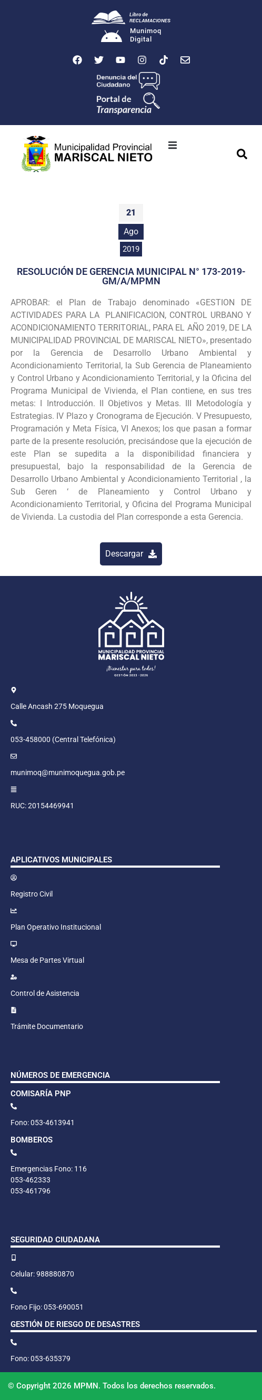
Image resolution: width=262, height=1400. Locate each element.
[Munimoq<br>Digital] (111, 37)
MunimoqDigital (146, 35)
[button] (172, 145)
